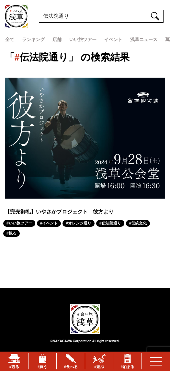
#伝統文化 (138, 223)
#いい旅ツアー (19, 223)
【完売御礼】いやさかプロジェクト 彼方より (59, 211)
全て (9, 39)
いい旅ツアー (82, 39)
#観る (11, 233)
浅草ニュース (143, 39)
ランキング (33, 39)
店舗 (57, 39)
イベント (113, 39)
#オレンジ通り (78, 223)
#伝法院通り (110, 223)
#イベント (49, 223)
